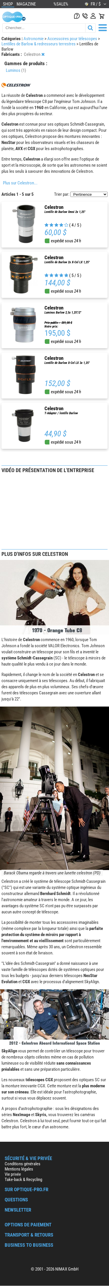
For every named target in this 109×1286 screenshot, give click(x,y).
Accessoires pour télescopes (72, 38)
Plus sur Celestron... (20, 183)
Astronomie (34, 38)
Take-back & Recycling (23, 1179)
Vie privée (13, 1174)
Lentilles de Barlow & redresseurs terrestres (38, 44)
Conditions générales (22, 1163)
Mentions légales (19, 1169)
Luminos (16, 70)
